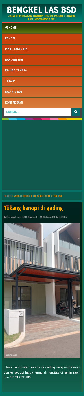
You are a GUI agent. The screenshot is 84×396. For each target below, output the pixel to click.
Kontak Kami (14, 102)
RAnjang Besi (14, 59)
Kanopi (10, 38)
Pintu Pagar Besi (16, 49)
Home (10, 27)
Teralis (10, 81)
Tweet (8, 206)
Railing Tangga (16, 70)
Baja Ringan (13, 91)
